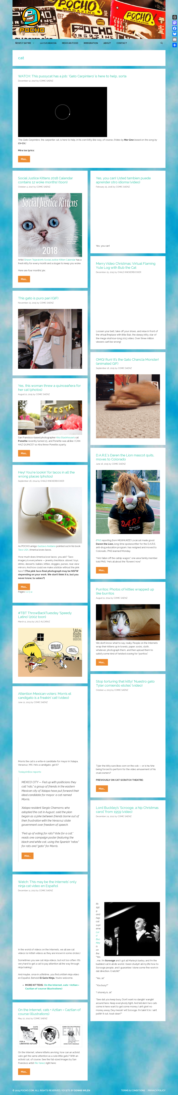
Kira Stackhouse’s (65, 437)
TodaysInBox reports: (29, 771)
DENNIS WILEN (82, 1090)
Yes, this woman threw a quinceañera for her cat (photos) (49, 388)
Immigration (91, 43)
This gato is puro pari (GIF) (38, 298)
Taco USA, (23, 549)
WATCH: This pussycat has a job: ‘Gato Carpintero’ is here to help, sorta (72, 76)
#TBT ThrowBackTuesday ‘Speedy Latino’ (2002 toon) (44, 615)
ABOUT (107, 43)
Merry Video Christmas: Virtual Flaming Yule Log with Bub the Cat (125, 266)
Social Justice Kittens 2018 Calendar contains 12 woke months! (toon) (45, 180)
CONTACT (122, 43)
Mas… (25, 159)
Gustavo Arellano (47, 546)
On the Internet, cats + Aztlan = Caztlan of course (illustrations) (49, 1012)
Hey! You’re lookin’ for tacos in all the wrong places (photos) (46, 474)
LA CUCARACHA (48, 43)
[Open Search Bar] (161, 43)
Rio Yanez (40, 1063)
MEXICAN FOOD (70, 43)
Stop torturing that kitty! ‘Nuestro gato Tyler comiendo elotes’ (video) (125, 683)
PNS (99, 540)
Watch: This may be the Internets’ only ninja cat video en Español (47, 884)
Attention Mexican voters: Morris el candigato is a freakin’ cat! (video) (44, 696)
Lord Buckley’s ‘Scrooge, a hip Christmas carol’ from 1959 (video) (127, 810)
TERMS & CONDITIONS (133, 1090)
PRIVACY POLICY (156, 1090)
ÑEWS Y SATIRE (26, 43)
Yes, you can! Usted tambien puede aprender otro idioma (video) (123, 180)
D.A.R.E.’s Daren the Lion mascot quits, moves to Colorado (125, 457)
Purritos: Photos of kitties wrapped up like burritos (125, 591)
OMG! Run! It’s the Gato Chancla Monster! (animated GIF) (127, 361)
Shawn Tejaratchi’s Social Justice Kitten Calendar (50, 259)
